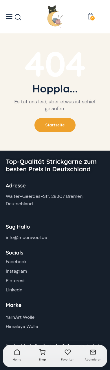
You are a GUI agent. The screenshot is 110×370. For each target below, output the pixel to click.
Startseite (55, 125)
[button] (9, 16)
